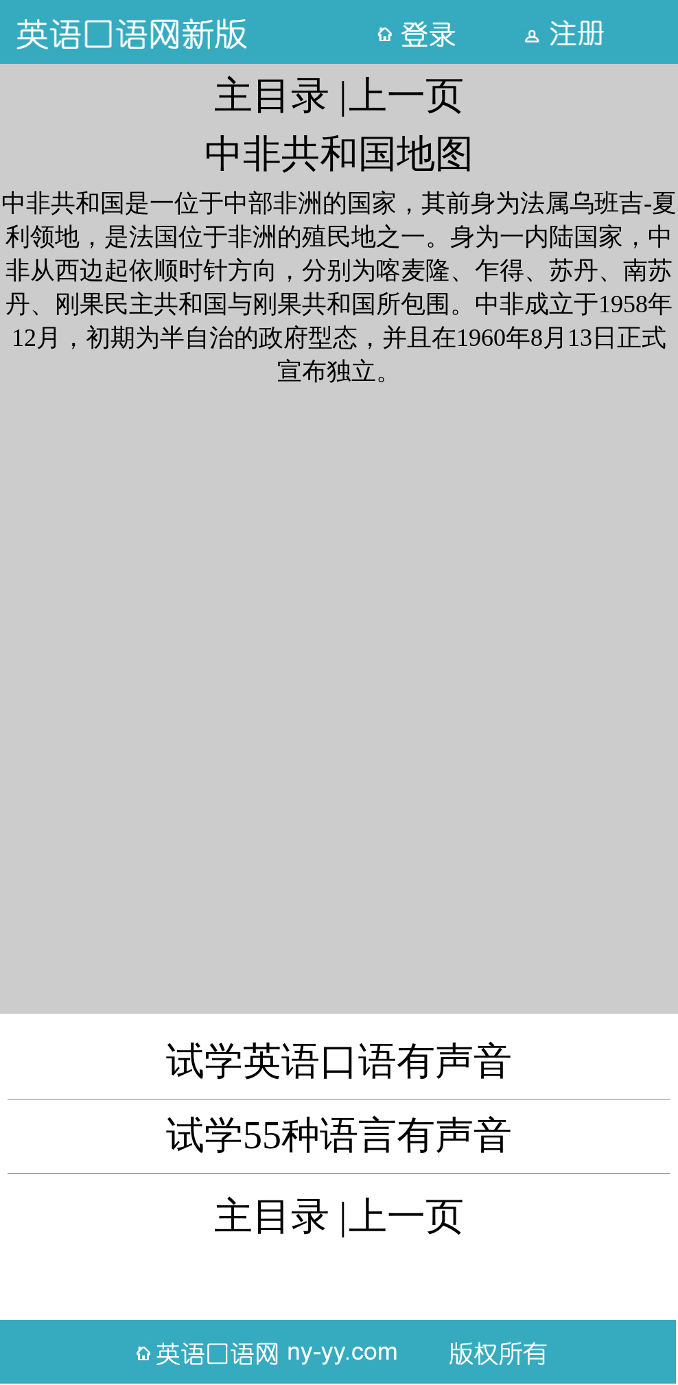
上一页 (406, 95)
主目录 (271, 95)
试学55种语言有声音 (339, 1135)
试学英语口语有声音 (339, 1061)
